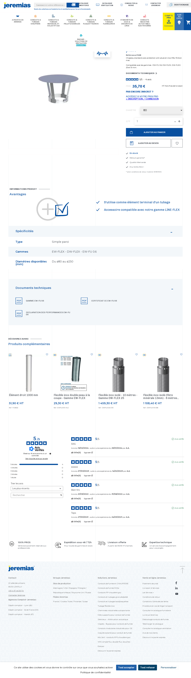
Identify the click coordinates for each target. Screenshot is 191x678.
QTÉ (128, 121)
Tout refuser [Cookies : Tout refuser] (147, 667)
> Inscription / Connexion (142, 98)
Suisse (85, 601)
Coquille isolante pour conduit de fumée (115, 633)
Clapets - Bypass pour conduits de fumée (115, 624)
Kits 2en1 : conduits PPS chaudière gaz (114, 637)
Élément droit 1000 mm (23, 395)
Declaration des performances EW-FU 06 (48, 313)
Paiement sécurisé (150, 583)
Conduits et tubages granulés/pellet (113, 597)
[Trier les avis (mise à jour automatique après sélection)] (37, 488)
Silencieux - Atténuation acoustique (113, 619)
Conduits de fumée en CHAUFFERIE (113, 583)
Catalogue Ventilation (107, 4)
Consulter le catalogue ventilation (157, 628)
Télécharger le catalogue (153, 624)
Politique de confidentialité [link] (95, 672)
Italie (70, 601)
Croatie (63, 601)
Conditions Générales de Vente (155, 601)
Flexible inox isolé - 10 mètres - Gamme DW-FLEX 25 (117, 396)
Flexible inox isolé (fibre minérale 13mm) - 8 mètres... (161, 396)
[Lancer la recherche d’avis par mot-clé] (61, 495)
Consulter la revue (131, 4)
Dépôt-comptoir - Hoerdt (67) (21, 614)
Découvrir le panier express (109, 651)
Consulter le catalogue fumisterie (157, 610)
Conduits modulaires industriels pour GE (115, 628)
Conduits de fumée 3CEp (108, 588)
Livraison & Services (151, 588)
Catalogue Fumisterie (83, 4)
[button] (95, 302)
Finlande (77, 601)
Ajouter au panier (154, 132)
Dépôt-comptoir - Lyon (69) (20, 605)
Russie (88, 592)
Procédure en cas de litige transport (158, 606)
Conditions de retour (151, 597)
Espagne (73, 588)
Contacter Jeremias (16, 595)
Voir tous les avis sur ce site (36, 459)
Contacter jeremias (155, 4)
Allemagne (58, 588)
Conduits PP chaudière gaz (109, 592)
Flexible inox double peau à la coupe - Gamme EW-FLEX (72, 396)
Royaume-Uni (78, 592)
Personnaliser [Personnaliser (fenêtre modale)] (169, 667)
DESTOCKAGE (181, 4)
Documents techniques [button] (140, 73)
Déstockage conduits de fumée (156, 619)
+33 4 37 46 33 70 (16, 591)
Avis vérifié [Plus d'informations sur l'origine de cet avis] (179, 439)
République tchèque (61, 592)
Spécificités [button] (94, 232)
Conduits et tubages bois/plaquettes (113, 601)
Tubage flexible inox (106, 606)
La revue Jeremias (150, 615)
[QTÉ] (158, 121)
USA (66, 588)
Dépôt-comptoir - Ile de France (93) (23, 610)
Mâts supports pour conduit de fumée (114, 615)
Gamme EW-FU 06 (35, 301)
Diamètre (131, 110)
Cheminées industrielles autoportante (114, 610)
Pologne (81, 588)
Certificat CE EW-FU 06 (104, 301)
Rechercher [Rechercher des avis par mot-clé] (35, 495)
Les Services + (148, 592)
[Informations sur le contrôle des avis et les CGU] (50, 453)
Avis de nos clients (150, 633)
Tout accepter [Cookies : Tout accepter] (126, 667)
